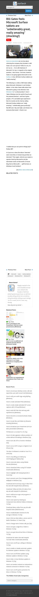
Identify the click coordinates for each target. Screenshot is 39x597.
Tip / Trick (11, 322)
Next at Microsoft (27, 169)
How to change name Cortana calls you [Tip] (19, 523)
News (8, 40)
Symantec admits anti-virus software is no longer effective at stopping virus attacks (14, 361)
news (19, 274)
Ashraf (9, 43)
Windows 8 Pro (18, 276)
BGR (20, 169)
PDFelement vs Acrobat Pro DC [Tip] (16, 432)
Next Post (28, 15)
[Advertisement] (19, 221)
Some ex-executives (12, 61)
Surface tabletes (26, 274)
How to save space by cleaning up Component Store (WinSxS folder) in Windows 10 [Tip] (19, 502)
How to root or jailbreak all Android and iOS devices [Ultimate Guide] (14, 342)
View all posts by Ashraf (15, 305)
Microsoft (13, 274)
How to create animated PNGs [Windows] (18, 402)
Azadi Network (12, 595)
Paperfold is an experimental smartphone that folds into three (15, 379)
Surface (8, 77)
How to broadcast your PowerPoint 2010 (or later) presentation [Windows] (14, 325)
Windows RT (27, 276)
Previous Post (12, 15)
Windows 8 (9, 92)
